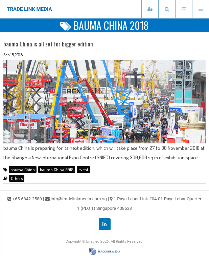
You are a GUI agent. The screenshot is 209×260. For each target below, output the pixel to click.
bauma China (22, 169)
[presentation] (166, 9)
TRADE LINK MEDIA (29, 9)
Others (17, 178)
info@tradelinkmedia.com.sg (79, 198)
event (83, 169)
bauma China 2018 (56, 169)
